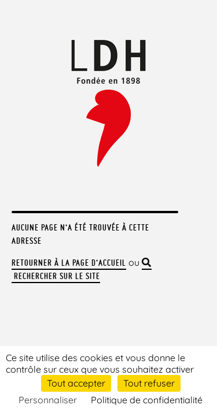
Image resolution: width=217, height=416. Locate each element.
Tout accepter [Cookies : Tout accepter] (76, 383)
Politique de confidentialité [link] (147, 400)
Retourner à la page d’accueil (69, 263)
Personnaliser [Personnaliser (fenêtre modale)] (48, 400)
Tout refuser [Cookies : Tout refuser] (149, 383)
